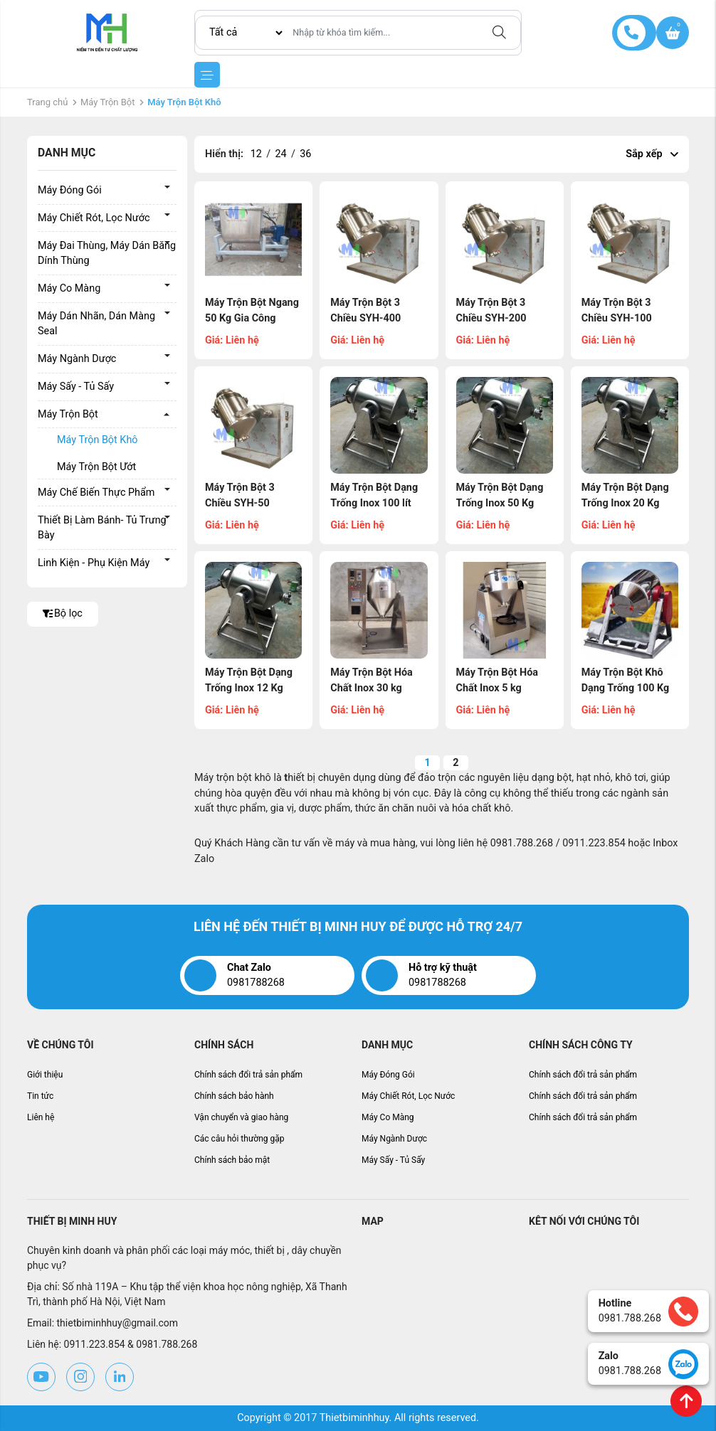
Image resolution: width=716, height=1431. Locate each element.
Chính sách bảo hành (234, 1096)
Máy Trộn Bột (107, 102)
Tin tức (40, 1096)
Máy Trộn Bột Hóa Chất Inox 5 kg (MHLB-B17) (497, 687)
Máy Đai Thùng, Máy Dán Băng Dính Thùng (107, 253)
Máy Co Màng (69, 288)
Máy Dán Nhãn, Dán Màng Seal (96, 324)
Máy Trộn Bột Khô (97, 440)
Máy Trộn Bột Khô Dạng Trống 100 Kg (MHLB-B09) (625, 687)
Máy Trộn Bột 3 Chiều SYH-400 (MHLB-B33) (365, 318)
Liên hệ (40, 1117)
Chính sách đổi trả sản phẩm (248, 1075)
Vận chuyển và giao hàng (241, 1117)
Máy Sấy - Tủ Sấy (76, 387)
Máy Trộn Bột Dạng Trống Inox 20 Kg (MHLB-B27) (625, 503)
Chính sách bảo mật (232, 1160)
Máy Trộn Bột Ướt (96, 467)
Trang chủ (47, 102)
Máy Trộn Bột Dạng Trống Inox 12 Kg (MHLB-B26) (249, 687)
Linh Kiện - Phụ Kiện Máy (93, 563)
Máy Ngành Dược (77, 359)
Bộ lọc (63, 613)
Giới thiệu (45, 1075)
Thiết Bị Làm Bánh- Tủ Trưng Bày (102, 528)
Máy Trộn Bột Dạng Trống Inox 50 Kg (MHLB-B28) (500, 503)
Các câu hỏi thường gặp (239, 1139)
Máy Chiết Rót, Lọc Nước (94, 218)
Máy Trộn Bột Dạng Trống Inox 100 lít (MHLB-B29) (374, 503)
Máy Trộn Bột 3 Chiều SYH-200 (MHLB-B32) (491, 318)
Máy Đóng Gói (70, 190)
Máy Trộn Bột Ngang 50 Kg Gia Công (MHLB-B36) (252, 318)
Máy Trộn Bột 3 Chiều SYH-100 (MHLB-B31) (616, 318)
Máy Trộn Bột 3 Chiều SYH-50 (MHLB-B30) (240, 503)
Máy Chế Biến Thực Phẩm (96, 492)
